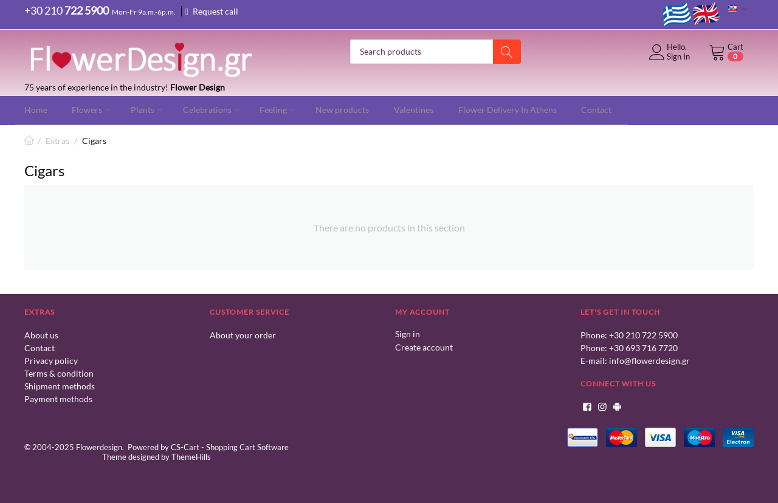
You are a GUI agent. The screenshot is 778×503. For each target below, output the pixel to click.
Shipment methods (59, 385)
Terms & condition (59, 373)
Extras (57, 140)
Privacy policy (51, 360)
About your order (243, 334)
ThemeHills (191, 456)
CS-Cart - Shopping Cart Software (230, 446)
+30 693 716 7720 (643, 347)
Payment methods (58, 398)
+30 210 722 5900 (643, 334)
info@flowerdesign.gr (649, 360)
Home (29, 140)
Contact (39, 347)
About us (41, 334)
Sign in (407, 333)
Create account (424, 346)
